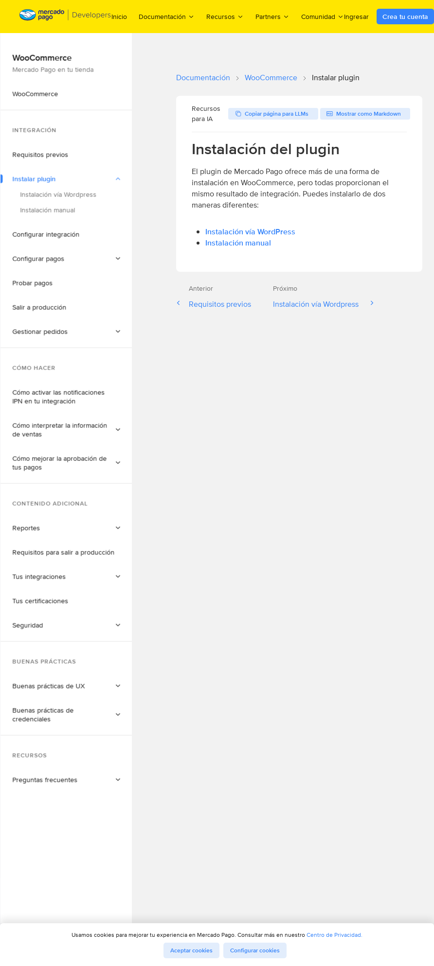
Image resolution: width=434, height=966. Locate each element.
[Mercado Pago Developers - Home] (65, 16)
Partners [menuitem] (272, 16)
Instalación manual (238, 242)
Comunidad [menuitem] (322, 16)
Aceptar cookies (191, 950)
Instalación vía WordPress (250, 231)
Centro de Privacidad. (334, 935)
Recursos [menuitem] (225, 16)
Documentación (203, 77)
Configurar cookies (255, 950)
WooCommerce (271, 77)
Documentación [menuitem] (167, 16)
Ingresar (356, 16)
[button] (85, 115)
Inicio (119, 16)
